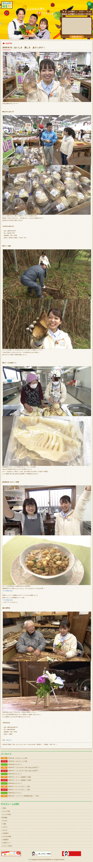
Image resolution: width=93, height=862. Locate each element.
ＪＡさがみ (4, 820)
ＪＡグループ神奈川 (6, 846)
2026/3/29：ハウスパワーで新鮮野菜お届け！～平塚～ (20, 796)
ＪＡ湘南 (3, 824)
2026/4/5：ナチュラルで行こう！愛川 (15, 786)
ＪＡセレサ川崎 (5, 811)
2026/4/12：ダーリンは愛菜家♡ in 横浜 (16, 777)
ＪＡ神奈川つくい (6, 842)
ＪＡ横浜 (3, 808)
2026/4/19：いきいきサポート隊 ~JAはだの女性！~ (20, 767)
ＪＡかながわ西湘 (6, 836)
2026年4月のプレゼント (11, 764)
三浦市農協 (4, 817)
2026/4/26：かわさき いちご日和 (14, 758)
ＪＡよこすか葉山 (6, 814)
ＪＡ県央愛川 (5, 833)
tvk (29, 859)
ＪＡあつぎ (4, 830)
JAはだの (9, 740)
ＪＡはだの (4, 827)
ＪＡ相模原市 (5, 839)
